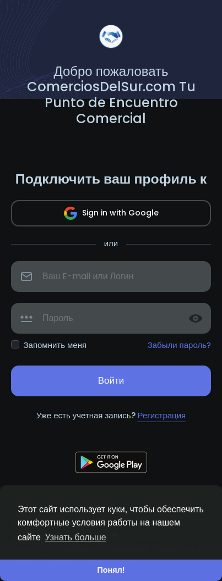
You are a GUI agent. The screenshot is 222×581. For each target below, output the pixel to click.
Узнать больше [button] (75, 537)
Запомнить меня (55, 345)
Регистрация (162, 415)
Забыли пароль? (179, 345)
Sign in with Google (111, 213)
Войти (111, 380)
